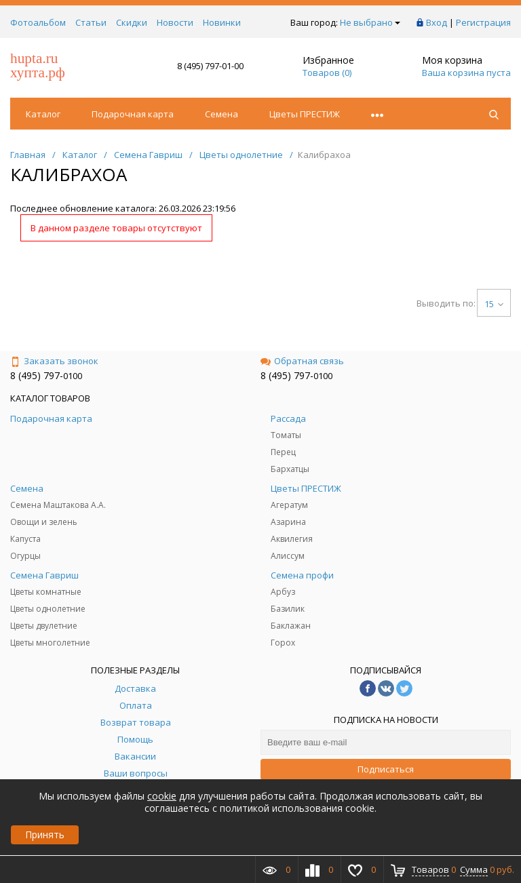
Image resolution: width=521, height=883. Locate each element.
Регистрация (483, 22)
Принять (44, 834)
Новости (175, 22)
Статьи (91, 22)
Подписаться (386, 769)
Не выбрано (370, 22)
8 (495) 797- (36, 375)
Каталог (43, 114)
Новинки (222, 22)
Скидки (131, 22)
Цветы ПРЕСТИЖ (304, 114)
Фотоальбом (38, 22)
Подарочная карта (133, 114)
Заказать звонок (54, 361)
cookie (161, 795)
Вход (436, 22)
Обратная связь (302, 361)
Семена (221, 114)
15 (493, 304)
